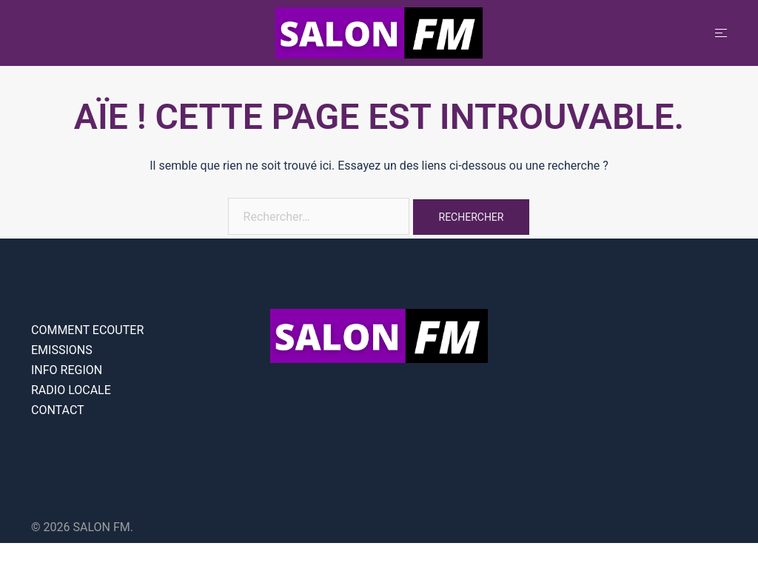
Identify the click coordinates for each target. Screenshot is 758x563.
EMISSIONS (62, 350)
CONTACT (57, 410)
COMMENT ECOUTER (87, 330)
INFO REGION (66, 370)
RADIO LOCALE (71, 390)
